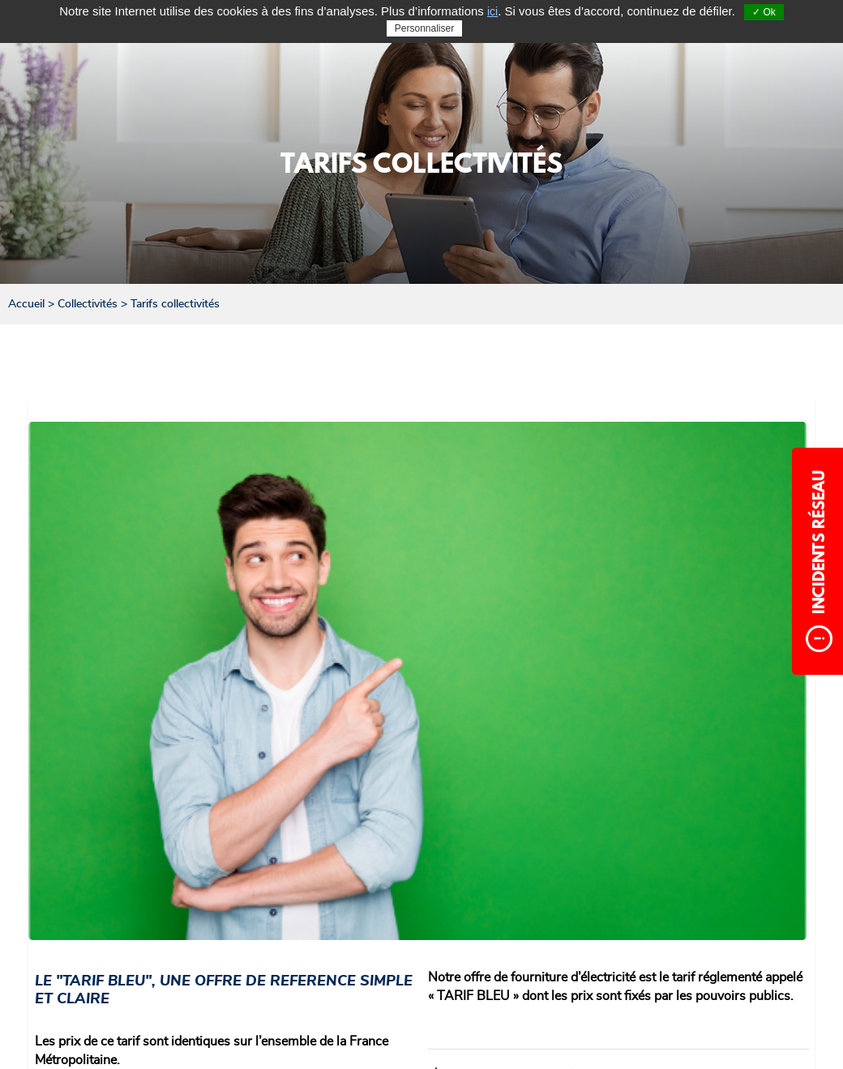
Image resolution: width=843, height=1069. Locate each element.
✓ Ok (764, 12)
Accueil (26, 304)
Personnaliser (424, 28)
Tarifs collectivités (175, 304)
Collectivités (88, 304)
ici (492, 11)
